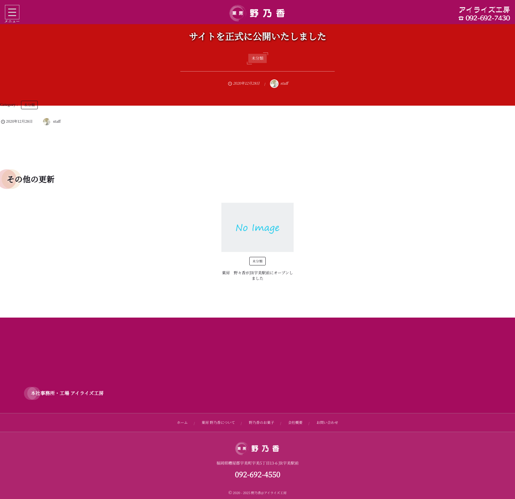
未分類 (257, 58)
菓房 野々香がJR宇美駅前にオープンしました (257, 275)
